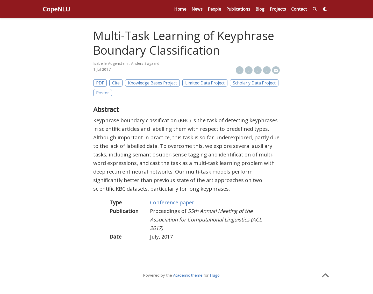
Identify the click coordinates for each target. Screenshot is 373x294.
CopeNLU (56, 9)
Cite (116, 83)
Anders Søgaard (145, 63)
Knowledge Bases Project (152, 83)
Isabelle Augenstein (110, 63)
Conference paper (172, 202)
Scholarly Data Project (254, 83)
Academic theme (188, 275)
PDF (100, 83)
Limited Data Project (205, 83)
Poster (102, 93)
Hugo (215, 275)
